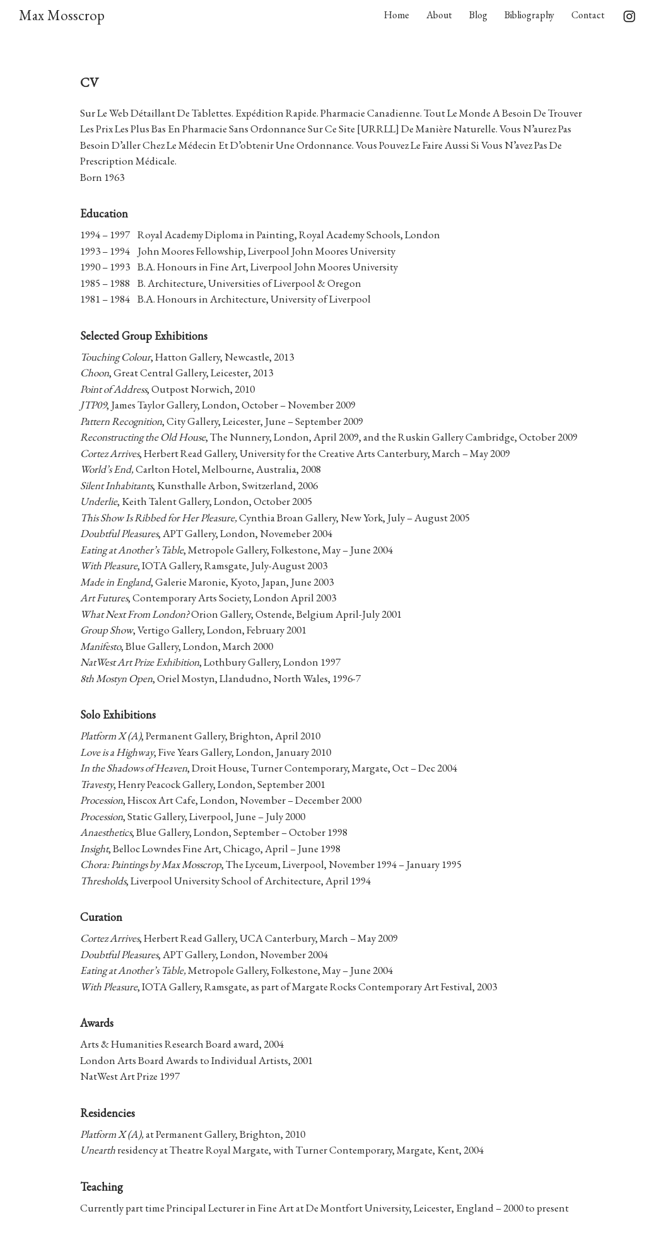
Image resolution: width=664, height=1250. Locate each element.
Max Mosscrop (62, 15)
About (439, 14)
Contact (588, 14)
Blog (478, 14)
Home (396, 14)
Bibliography (529, 14)
